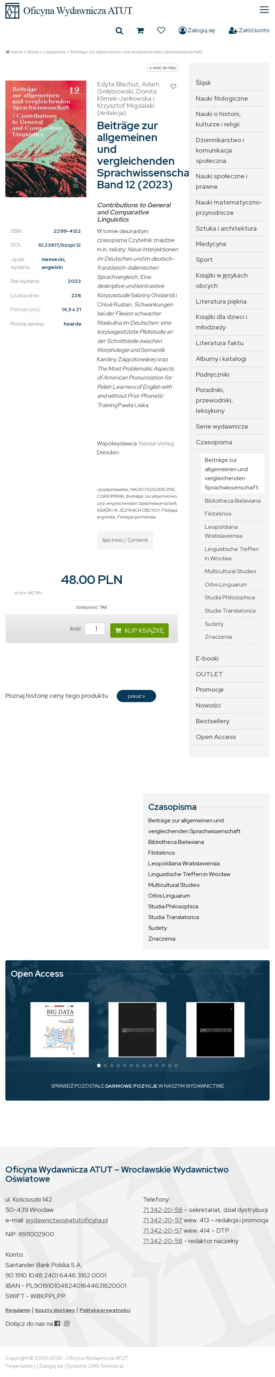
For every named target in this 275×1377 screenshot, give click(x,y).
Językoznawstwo (112, 489)
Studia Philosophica (230, 597)
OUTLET (209, 674)
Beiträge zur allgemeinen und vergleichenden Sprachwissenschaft (136, 52)
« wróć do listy (162, 68)
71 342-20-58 (163, 1241)
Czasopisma (54, 52)
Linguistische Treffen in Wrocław (232, 553)
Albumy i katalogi (221, 358)
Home (16, 52)
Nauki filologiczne (222, 98)
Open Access (216, 737)
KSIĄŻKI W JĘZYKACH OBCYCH (128, 510)
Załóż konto (249, 30)
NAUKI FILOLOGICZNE (152, 489)
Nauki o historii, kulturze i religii (218, 119)
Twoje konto (19, 1366)
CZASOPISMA (110, 496)
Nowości (208, 705)
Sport (204, 259)
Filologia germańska (136, 517)
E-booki (207, 658)
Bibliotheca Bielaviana (233, 500)
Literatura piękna (221, 301)
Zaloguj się (197, 30)
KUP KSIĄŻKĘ (139, 630)
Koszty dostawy (55, 1310)
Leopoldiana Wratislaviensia (223, 531)
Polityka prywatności (104, 1310)
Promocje (210, 689)
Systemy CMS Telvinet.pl (95, 1366)
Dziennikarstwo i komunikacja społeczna (220, 150)
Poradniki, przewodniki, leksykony (214, 400)
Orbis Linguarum (226, 584)
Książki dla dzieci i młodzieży (221, 322)
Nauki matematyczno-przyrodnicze (229, 207)
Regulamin (17, 1310)
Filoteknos (218, 513)
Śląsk (203, 82)
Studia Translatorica (230, 610)
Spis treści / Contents (125, 540)
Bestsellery (212, 721)
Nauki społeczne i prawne (221, 181)
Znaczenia (218, 637)
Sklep (32, 52)
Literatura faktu (219, 343)
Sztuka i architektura (226, 228)
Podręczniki (213, 374)
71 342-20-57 (162, 1220)
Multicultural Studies (230, 571)
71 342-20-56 (163, 1210)
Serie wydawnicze (222, 426)
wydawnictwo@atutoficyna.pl (67, 1220)
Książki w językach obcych (222, 280)
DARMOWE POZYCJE (131, 1086)
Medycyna (211, 244)
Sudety (214, 624)
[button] (99, 1065)
